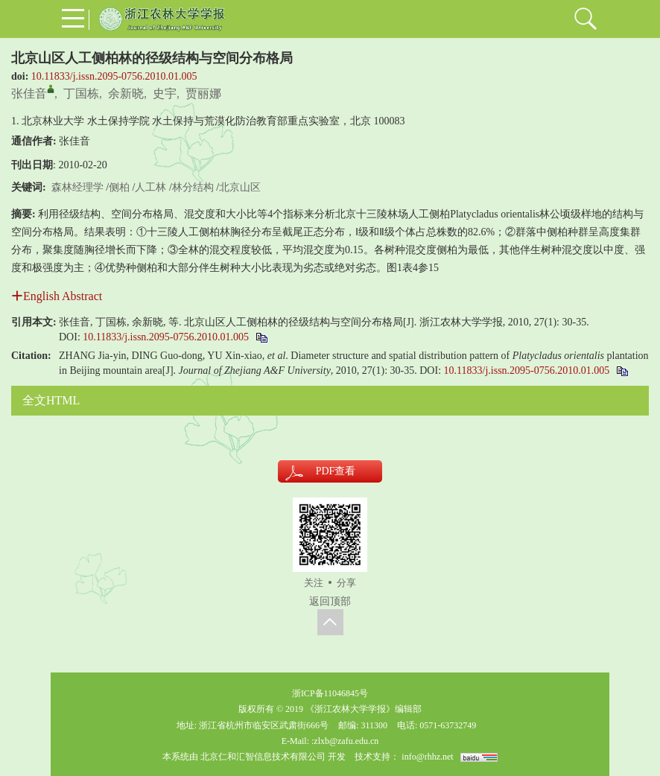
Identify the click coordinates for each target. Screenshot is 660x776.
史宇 (165, 93)
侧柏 (119, 187)
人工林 (150, 187)
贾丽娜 (203, 93)
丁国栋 (81, 93)
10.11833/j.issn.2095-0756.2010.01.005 (114, 76)
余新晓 (126, 93)
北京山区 (240, 187)
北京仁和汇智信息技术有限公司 (263, 756)
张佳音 (29, 93)
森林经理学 (77, 187)
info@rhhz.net (427, 756)
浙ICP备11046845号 (330, 693)
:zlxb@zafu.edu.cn (344, 741)
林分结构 (193, 187)
